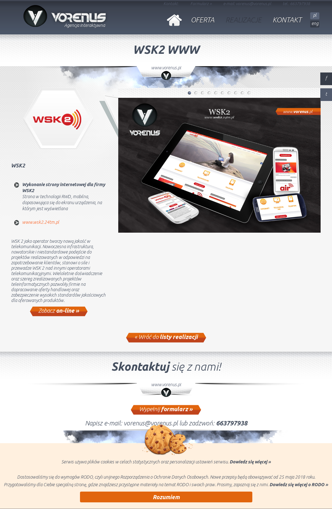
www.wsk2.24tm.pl (40, 222)
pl (315, 15)
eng (314, 23)
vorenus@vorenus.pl (253, 3)
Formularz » (201, 3)
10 (249, 94)
